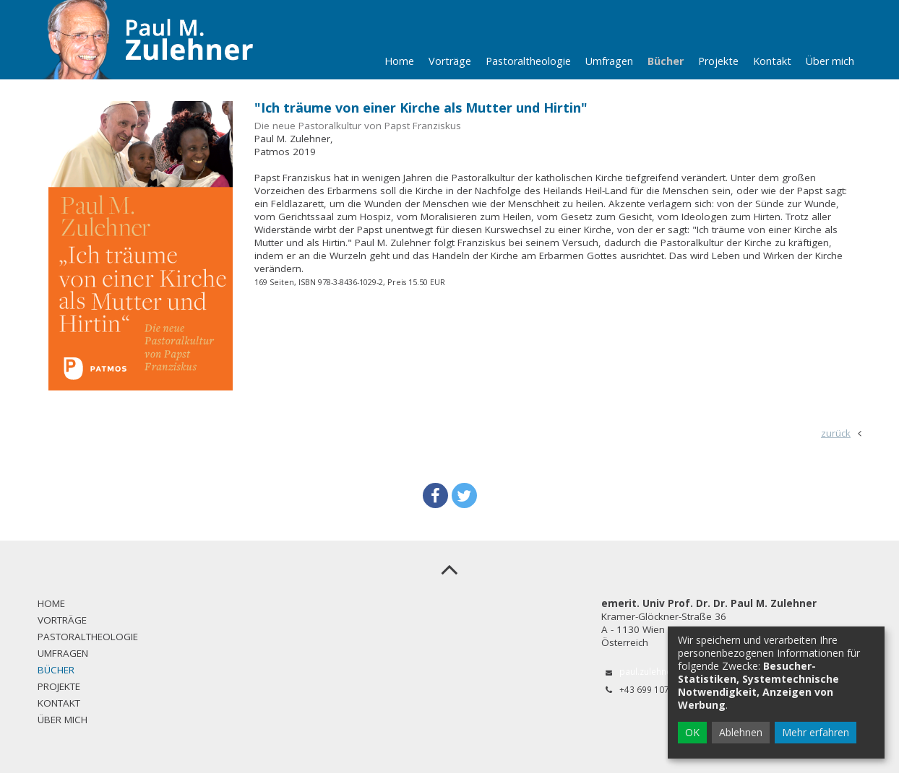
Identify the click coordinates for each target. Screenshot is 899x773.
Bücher (666, 61)
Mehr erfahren (815, 732)
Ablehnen (740, 732)
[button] (435, 495)
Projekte (718, 61)
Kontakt (772, 61)
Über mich (830, 61)
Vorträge (450, 61)
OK (692, 732)
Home (399, 61)
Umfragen (609, 61)
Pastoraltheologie (528, 61)
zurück (836, 433)
